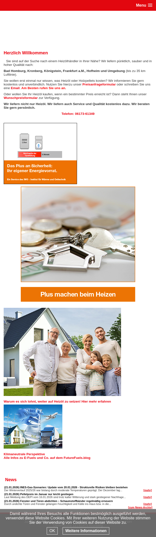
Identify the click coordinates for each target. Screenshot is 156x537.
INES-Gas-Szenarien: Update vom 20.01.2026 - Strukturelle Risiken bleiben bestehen (74, 487)
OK (52, 531)
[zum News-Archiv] (140, 507)
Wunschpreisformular (21, 98)
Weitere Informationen (86, 531)
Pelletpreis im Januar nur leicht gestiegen (46, 494)
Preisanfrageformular (99, 84)
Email (15, 88)
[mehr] (148, 490)
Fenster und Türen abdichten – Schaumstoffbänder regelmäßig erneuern (66, 501)
